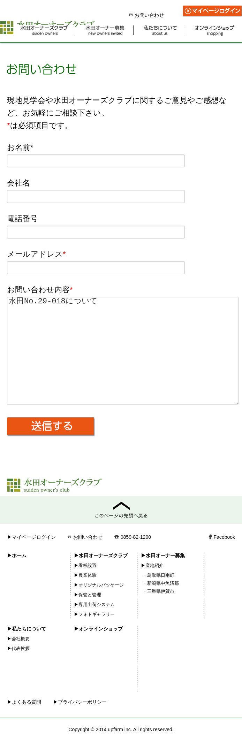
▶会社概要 (18, 638)
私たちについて (160, 30)
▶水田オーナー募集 (163, 555)
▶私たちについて (26, 629)
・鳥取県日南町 (158, 575)
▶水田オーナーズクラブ (101, 555)
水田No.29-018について (123, 351)
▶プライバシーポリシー (80, 702)
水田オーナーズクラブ (44, 30)
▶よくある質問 (24, 702)
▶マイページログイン (31, 537)
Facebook (224, 537)
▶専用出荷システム (94, 604)
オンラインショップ (215, 30)
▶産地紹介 (152, 565)
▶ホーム (17, 555)
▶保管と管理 (87, 594)
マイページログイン (212, 11)
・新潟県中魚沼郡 (161, 583)
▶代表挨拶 (18, 648)
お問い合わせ (146, 15)
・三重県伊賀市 (158, 591)
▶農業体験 (85, 575)
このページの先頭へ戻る (121, 510)
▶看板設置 (85, 565)
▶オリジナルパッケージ (99, 585)
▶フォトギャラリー (94, 614)
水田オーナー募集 (105, 30)
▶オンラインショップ (98, 629)
